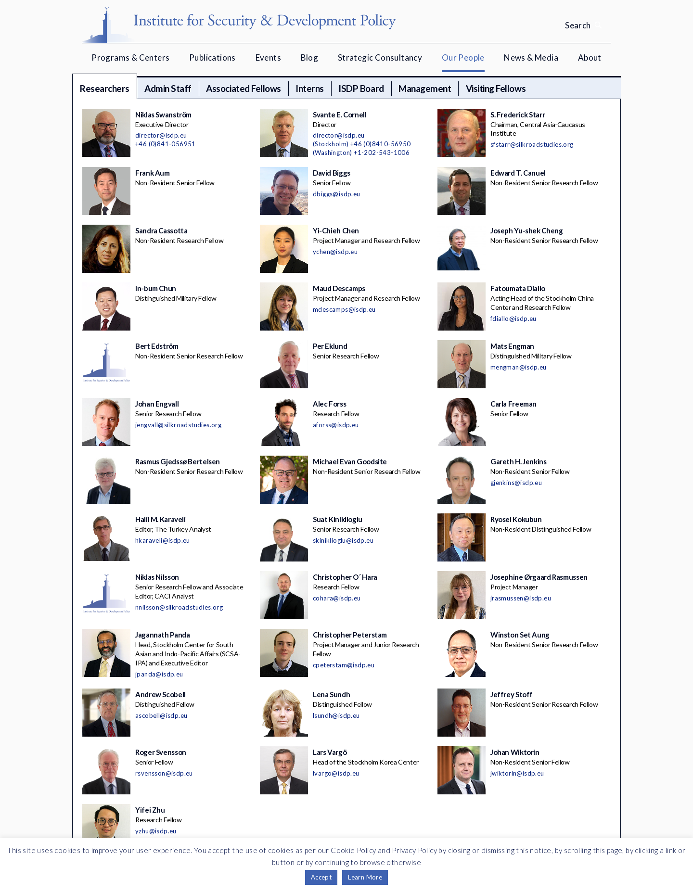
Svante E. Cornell (340, 114)
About (590, 57)
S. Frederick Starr (517, 114)
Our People (463, 57)
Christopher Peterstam (350, 634)
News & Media (531, 57)
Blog (310, 57)
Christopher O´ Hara (345, 577)
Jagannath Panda (162, 634)
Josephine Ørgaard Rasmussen (539, 577)
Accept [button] (321, 877)
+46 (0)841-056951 (165, 144)
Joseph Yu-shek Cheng (526, 230)
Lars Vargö (329, 752)
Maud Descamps (339, 288)
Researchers (104, 88)
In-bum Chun (155, 288)
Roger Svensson (160, 752)
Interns (309, 88)
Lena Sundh (331, 694)
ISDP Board (361, 88)
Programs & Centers (130, 57)
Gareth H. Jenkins (518, 461)
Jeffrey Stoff (511, 694)
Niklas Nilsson (157, 577)
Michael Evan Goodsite (350, 461)
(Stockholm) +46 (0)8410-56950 (362, 144)
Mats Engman (512, 346)
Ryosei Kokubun (516, 519)
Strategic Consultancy (380, 57)
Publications (212, 57)
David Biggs (331, 172)
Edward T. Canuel (518, 172)
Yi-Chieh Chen (336, 230)
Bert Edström (157, 346)
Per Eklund (330, 346)
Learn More (365, 877)
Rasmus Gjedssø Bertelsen (177, 461)
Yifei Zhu (150, 809)
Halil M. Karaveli (160, 519)
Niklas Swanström (163, 114)
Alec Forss (329, 403)
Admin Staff (168, 88)
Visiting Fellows (496, 88)
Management (424, 88)
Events (268, 57)
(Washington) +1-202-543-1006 (361, 152)
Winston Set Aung (520, 634)
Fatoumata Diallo (517, 288)
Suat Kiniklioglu (337, 519)
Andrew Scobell (160, 694)
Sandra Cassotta (161, 230)
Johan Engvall (157, 403)
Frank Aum (152, 172)
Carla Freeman (513, 403)
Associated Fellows (243, 88)
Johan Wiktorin (514, 752)
